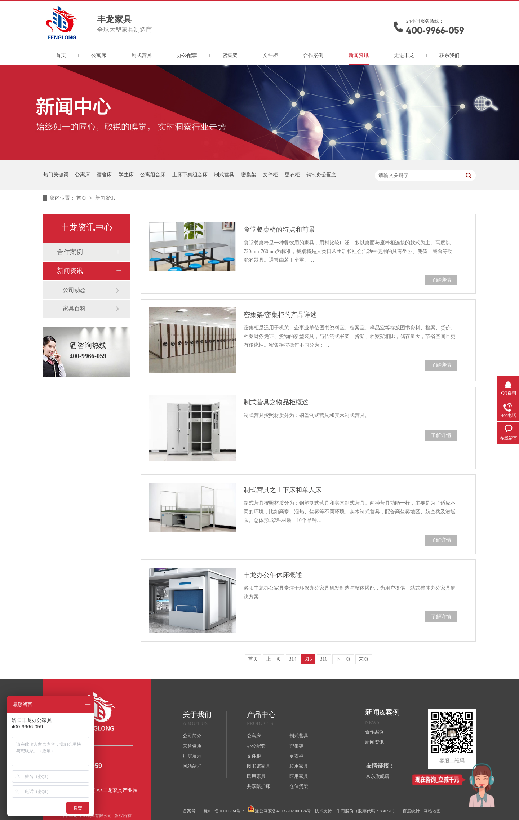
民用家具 (256, 776)
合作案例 (313, 55)
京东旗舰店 (377, 776)
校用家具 (298, 766)
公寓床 (98, 55)
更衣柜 (292, 174)
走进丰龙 (404, 55)
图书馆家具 (258, 766)
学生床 (126, 174)
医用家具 (298, 776)
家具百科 (74, 308)
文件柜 (270, 55)
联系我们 (449, 55)
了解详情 (441, 280)
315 (308, 659)
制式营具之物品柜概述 (276, 402)
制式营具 (142, 55)
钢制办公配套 (321, 174)
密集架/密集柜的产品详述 (280, 314)
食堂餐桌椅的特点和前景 (279, 229)
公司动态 (74, 290)
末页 (364, 659)
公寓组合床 (152, 174)
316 (324, 659)
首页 (61, 55)
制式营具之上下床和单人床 (282, 489)
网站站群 (192, 766)
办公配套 (187, 55)
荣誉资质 (192, 746)
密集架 (230, 55)
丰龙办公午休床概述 (273, 575)
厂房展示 (192, 756)
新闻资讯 (359, 55)
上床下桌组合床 (190, 174)
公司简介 (192, 736)
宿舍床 (104, 174)
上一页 (273, 659)
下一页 (343, 659)
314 (293, 659)
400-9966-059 (435, 30)
